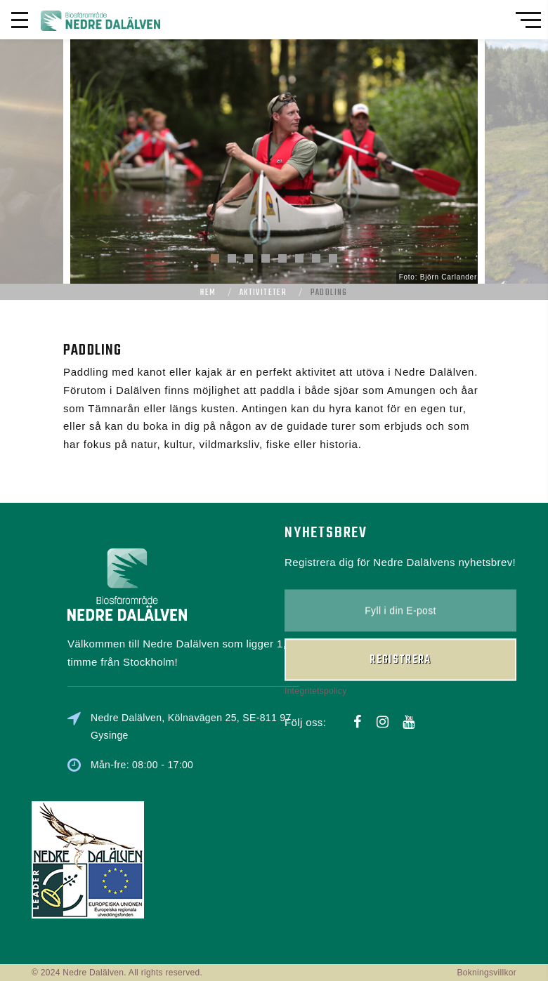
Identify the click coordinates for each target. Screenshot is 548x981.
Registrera (400, 630)
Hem (208, 293)
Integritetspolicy (315, 662)
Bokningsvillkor (486, 972)
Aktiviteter (263, 293)
